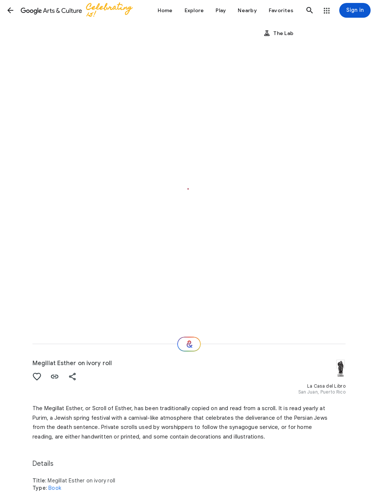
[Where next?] (189, 344)
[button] (10, 10)
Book (54, 488)
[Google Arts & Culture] (80, 10)
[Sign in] (355, 10)
